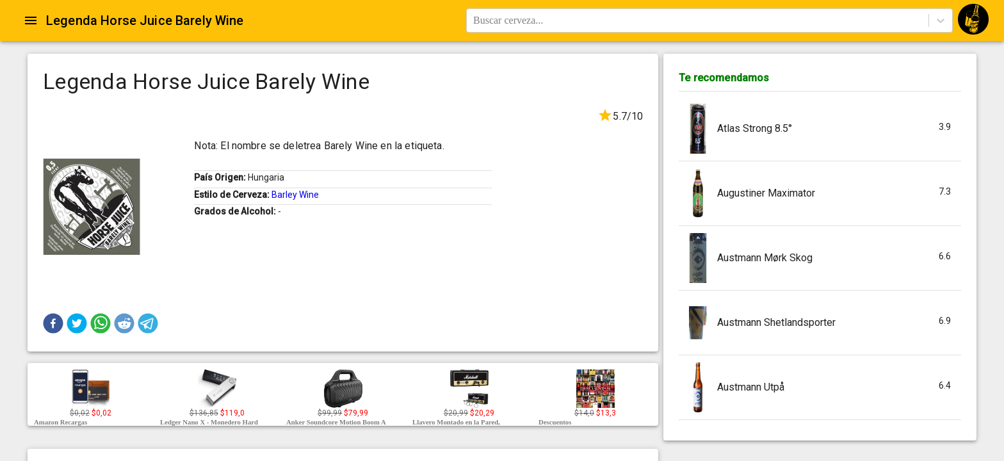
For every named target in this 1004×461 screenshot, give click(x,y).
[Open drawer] (30, 20)
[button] (53, 323)
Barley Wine (295, 195)
